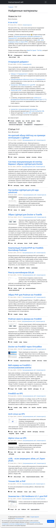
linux (11, 243)
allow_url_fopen (12, 57)
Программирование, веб (29, 140)
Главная (10, 7)
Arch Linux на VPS (16, 414)
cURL (19, 57)
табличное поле (12, 122)
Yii (19, 210)
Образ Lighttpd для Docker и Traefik (25, 214)
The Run (34, 55)
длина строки (41, 55)
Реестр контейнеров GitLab (21, 272)
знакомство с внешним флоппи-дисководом (24, 109)
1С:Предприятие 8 (18, 55)
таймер (38, 121)
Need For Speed (27, 55)
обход (34, 491)
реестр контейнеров (30, 288)
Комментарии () (27, 25)
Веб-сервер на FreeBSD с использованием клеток (20, 366)
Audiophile (18, 121)
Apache (17, 433)
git (23, 288)
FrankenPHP (22, 268)
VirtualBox (16, 360)
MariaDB (11, 409)
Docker (15, 157)
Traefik (30, 243)
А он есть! (12, 22)
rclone (23, 452)
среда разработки (35, 509)
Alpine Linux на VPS (17, 438)
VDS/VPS (30, 389)
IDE (16, 509)
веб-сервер (16, 185)
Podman (28, 268)
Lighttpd (28, 157)
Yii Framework (19, 518)
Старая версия (34, 517)
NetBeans (20, 122)
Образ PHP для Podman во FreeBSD (25, 294)
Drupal (11, 389)
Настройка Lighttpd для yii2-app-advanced (23, 191)
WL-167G (28, 121)
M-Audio (12, 121)
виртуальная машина (25, 360)
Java (19, 509)
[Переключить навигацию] (45, 2)
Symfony (45, 407)
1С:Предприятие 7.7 (38, 124)
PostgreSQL (11, 433)
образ (25, 314)
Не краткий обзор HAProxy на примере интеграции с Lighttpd (26, 136)
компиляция (34, 268)
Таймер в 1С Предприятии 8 (19, 74)
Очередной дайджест (18, 61)
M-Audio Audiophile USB (37, 111)
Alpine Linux (43, 452)
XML (15, 491)
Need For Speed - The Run (34, 50)
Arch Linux (39, 360)
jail (43, 389)
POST (42, 476)
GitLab (20, 288)
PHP (11, 55)
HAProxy (40, 157)
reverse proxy (22, 157)
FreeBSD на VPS (15, 393)
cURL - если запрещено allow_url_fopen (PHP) (26, 459)
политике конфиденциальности (18, 524)
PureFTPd (39, 407)
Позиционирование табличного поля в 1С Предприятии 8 (28, 79)
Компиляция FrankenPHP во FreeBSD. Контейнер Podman (26, 249)
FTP (29, 407)
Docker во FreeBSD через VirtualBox (25, 346)
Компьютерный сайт (15, 2)
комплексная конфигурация (15, 124)
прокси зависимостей (14, 290)
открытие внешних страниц (32, 476)
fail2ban (25, 407)
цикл (30, 491)
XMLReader (30, 122)
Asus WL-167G (27, 113)
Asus (23, 121)
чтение (25, 491)
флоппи (33, 121)
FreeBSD (16, 268)
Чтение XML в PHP (16, 90)
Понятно (50, 521)
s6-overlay (34, 157)
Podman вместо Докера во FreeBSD (25, 319)
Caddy (20, 342)
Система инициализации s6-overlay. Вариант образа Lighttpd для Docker (25, 162)
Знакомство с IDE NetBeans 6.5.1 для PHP (23, 85)
